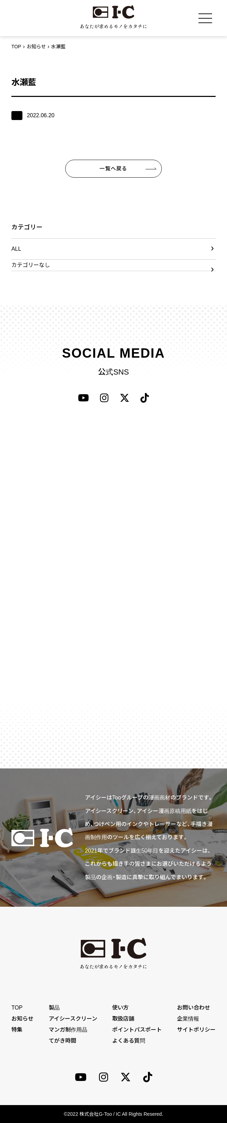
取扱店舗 (123, 1019)
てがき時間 (62, 1041)
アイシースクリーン (73, 1019)
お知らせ (36, 46)
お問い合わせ (193, 1008)
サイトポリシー (196, 1030)
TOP (16, 46)
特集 (16, 1030)
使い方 (120, 1008)
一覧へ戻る (113, 168)
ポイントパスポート (137, 1030)
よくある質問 (128, 1041)
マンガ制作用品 (68, 1030)
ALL (16, 249)
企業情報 (188, 1019)
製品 (54, 1008)
